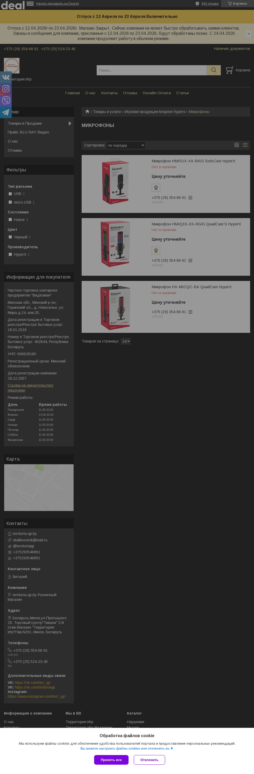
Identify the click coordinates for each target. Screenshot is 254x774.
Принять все (111, 760)
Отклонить (149, 760)
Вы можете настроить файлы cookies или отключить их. (125, 748)
